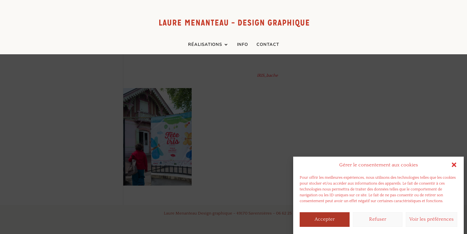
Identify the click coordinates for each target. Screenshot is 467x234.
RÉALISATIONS (205, 44)
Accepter (325, 221)
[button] (454, 166)
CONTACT (268, 44)
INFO (242, 44)
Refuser (377, 221)
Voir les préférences (431, 221)
